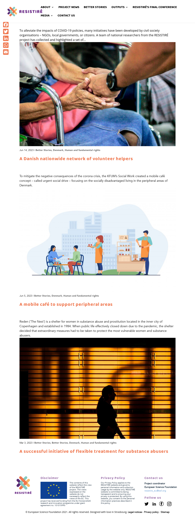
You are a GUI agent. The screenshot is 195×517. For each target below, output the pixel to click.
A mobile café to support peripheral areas (66, 304)
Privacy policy (151, 512)
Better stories (95, 8)
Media (45, 16)
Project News (68, 8)
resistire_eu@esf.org (155, 490)
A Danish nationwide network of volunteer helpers (76, 159)
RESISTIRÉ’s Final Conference (155, 8)
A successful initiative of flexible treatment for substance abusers (93, 451)
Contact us (66, 16)
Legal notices (135, 512)
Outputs (118, 8)
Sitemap (165, 512)
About (45, 8)
